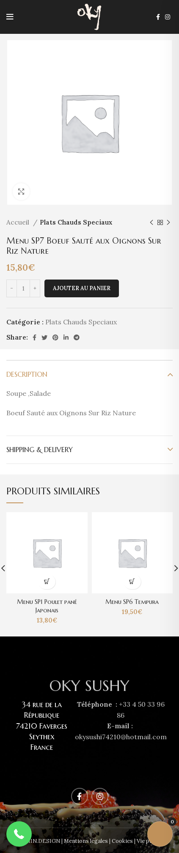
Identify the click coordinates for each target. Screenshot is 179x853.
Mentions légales (86, 841)
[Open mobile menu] (10, 16)
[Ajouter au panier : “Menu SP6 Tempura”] (132, 581)
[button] (19, 834)
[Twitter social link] (44, 337)
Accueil (18, 222)
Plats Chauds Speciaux (76, 222)
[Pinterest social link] (55, 337)
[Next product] (168, 222)
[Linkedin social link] (66, 337)
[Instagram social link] (167, 16)
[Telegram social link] (76, 337)
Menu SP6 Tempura (132, 602)
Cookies (122, 841)
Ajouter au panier (81, 288)
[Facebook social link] (158, 16)
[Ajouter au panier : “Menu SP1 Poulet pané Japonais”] (46, 581)
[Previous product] (151, 222)
